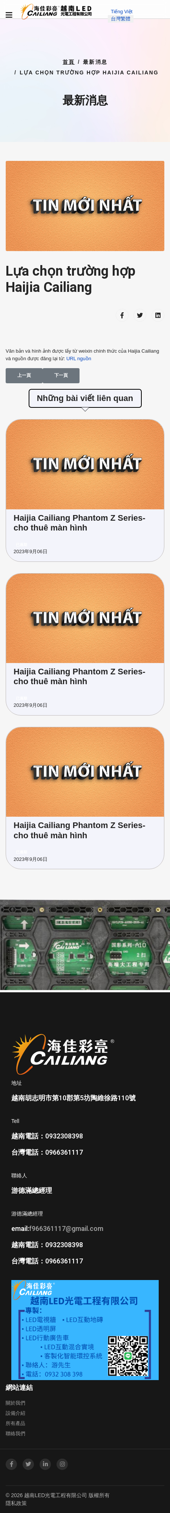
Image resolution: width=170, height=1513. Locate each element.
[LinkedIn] (45, 1464)
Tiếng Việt (121, 11)
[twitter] (28, 1464)
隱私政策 (16, 1503)
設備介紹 (15, 1413)
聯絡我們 (15, 1433)
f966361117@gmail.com (66, 1229)
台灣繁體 (120, 19)
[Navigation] (9, 15)
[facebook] (11, 1464)
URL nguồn (78, 358)
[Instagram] (62, 1464)
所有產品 (15, 1423)
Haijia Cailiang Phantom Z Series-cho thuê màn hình (79, 522)
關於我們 (15, 1403)
